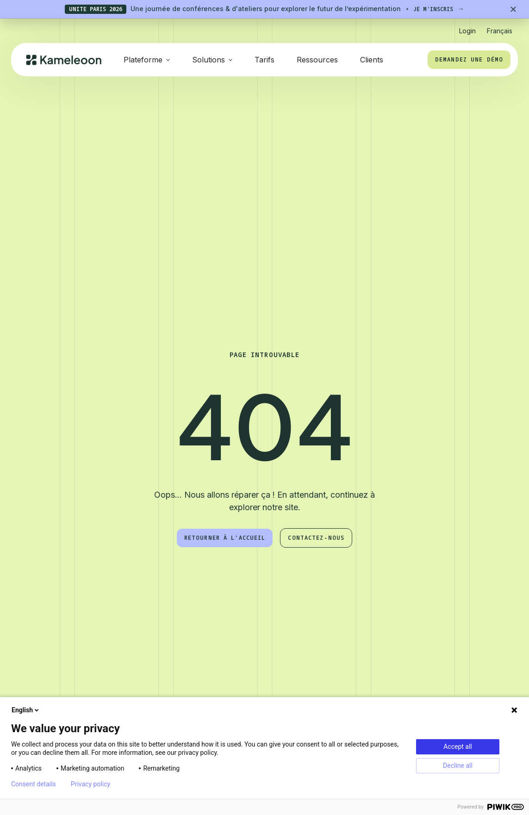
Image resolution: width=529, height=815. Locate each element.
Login (467, 31)
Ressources (317, 59)
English (26, 710)
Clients (371, 59)
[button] (499, 27)
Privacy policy (90, 784)
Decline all (458, 765)
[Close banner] (513, 9)
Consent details (33, 784)
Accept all (457, 746)
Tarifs (264, 59)
